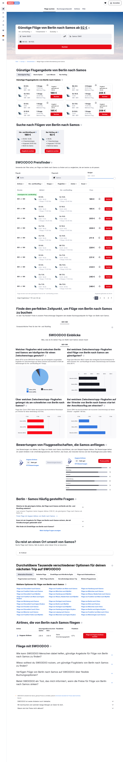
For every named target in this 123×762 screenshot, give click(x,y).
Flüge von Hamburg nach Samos (92, 588)
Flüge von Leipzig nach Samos (59, 612)
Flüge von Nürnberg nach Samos (28, 601)
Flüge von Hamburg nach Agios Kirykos (62, 609)
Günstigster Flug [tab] (24, 74)
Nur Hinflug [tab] (63, 74)
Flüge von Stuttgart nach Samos (60, 601)
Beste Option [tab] (38, 74)
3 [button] (104, 298)
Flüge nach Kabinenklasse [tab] (86, 574)
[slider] (114, 178)
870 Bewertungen (32, 465)
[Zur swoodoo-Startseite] (13, 3)
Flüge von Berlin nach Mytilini (59, 604)
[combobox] (25, 32)
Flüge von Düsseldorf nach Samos (28, 588)
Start (17, 61)
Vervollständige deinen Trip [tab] (67, 579)
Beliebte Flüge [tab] (41, 574)
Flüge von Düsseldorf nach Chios (28, 609)
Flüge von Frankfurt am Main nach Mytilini (95, 596)
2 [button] (100, 298)
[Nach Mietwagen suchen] (3, 17)
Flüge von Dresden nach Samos (28, 606)
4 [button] (108, 298)
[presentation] (89, 28)
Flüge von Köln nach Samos (90, 604)
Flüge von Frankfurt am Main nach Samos (63, 588)
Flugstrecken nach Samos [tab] (27, 579)
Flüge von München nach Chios (92, 606)
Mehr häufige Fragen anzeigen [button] (50, 530)
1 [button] (96, 298)
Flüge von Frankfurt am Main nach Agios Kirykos (30, 597)
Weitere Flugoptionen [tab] (88, 579)
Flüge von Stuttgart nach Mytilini (60, 606)
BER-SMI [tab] (65, 322)
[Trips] (3, 30)
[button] (3, 3)
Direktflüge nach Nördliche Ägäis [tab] (61, 574)
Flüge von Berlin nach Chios (90, 601)
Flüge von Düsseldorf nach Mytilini (29, 594)
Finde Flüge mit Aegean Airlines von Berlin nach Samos (37, 516)
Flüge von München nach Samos (92, 591)
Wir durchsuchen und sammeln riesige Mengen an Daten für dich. (66, 705)
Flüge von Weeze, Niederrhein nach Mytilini (64, 596)
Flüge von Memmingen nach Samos (93, 615)
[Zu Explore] (3, 25)
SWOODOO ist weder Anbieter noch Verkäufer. (66, 701)
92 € (84, 28)
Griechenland (31, 61)
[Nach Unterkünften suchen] (3, 13)
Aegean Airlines (31, 459)
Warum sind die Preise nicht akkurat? (66, 708)
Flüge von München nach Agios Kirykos (62, 615)
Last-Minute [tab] (51, 74)
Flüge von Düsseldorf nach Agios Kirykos (31, 604)
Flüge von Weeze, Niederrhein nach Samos (96, 594)
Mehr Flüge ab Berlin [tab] (47, 579)
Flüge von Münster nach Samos (27, 612)
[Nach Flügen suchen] (3, 9)
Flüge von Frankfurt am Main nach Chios (95, 612)
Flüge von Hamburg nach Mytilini (60, 594)
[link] (28, 151)
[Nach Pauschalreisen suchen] (3, 21)
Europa (23, 61)
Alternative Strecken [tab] (25, 574)
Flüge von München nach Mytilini (60, 591)
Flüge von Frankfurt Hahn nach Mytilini (30, 615)
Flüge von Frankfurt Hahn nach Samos (30, 591)
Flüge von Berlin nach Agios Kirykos (93, 609)
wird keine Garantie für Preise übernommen (67, 695)
